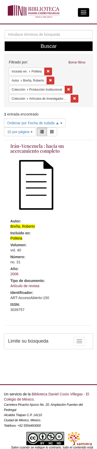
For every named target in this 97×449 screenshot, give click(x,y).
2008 (14, 274)
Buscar (49, 46)
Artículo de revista (24, 286)
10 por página (20, 132)
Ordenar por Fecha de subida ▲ (34, 123)
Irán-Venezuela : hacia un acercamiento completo (37, 148)
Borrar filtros (77, 62)
